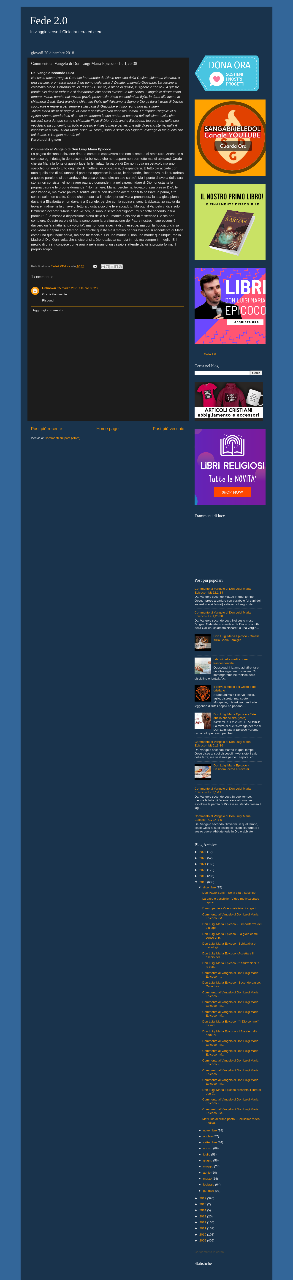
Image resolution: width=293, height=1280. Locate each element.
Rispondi (48, 300)
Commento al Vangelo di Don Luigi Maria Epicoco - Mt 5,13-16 (223, 743)
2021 (203, 864)
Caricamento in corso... (210, 1252)
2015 (203, 1204)
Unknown (49, 288)
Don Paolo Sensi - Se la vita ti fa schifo (229, 892)
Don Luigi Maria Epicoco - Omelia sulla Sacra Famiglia (236, 637)
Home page (107, 428)
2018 (203, 882)
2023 (203, 852)
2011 (203, 1228)
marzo (207, 1178)
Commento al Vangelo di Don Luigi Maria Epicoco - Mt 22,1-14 (223, 590)
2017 (203, 1198)
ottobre (208, 1136)
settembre (210, 1142)
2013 (203, 1216)
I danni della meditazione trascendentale (230, 661)
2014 (203, 1210)
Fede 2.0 (49, 20)
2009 (203, 1240)
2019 (203, 876)
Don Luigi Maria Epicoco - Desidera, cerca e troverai (231, 767)
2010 (203, 1234)
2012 (203, 1222)
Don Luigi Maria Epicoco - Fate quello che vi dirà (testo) (234, 716)
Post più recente (46, 428)
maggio (208, 1166)
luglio (207, 1154)
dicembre (210, 887)
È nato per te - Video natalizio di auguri (228, 908)
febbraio (209, 1184)
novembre (210, 1130)
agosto (208, 1148)
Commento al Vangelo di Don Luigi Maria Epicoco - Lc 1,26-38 (223, 614)
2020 (203, 870)
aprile (207, 1172)
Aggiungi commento (48, 310)
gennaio (209, 1190)
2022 (203, 858)
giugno (208, 1160)
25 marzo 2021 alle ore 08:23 (77, 288)
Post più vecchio (168, 428)
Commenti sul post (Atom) (62, 438)
